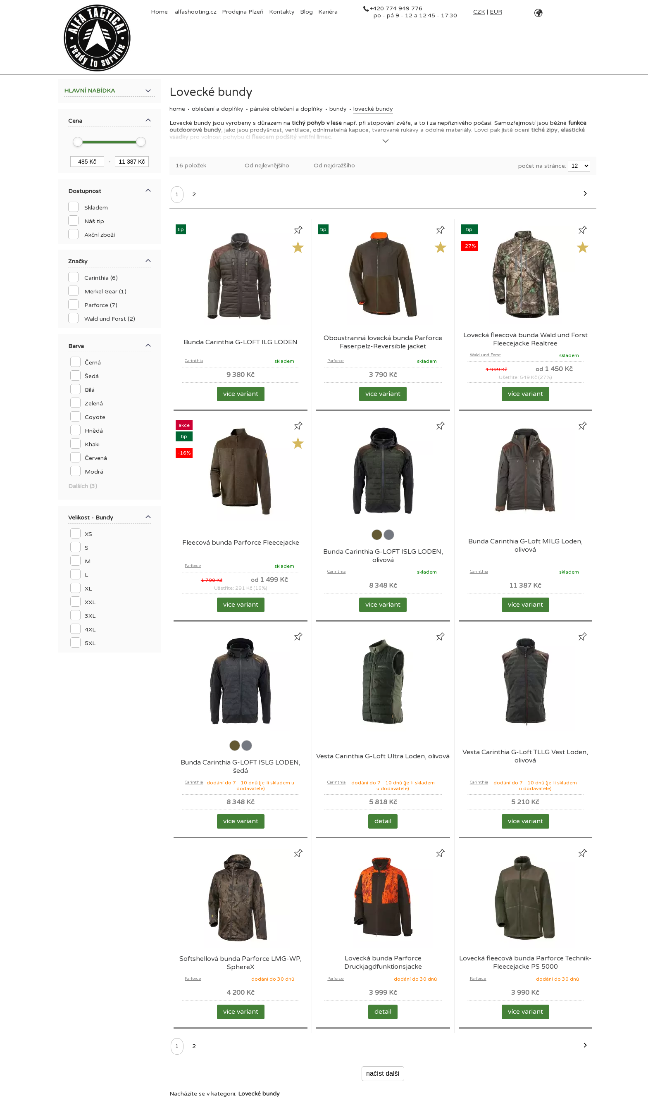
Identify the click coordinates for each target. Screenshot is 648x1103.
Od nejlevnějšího (267, 165)
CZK (479, 11)
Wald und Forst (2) (109, 318)
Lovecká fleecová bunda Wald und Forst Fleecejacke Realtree (525, 339)
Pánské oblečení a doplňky (286, 108)
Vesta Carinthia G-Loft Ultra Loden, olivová (383, 756)
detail (382, 821)
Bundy (338, 108)
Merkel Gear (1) (105, 291)
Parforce (335, 360)
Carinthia (194, 360)
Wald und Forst (485, 355)
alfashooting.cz (196, 11)
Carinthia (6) (101, 277)
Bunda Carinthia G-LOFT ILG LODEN (240, 342)
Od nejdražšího (334, 165)
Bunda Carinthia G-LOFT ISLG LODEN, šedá (240, 766)
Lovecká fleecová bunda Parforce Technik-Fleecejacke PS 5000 (525, 962)
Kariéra (328, 11)
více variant (240, 394)
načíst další (383, 1073)
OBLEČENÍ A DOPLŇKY (217, 108)
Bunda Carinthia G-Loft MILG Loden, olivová (525, 545)
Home (177, 108)
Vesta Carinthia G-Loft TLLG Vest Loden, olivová (525, 756)
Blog (306, 11)
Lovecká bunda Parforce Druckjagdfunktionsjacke (383, 962)
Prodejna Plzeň (243, 11)
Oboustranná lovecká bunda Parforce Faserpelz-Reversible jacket (383, 342)
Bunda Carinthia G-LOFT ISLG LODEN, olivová (383, 556)
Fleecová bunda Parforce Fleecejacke (240, 542)
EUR (496, 11)
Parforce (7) (100, 305)
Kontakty (282, 11)
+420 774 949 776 (395, 8)
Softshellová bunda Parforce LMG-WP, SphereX (240, 963)
